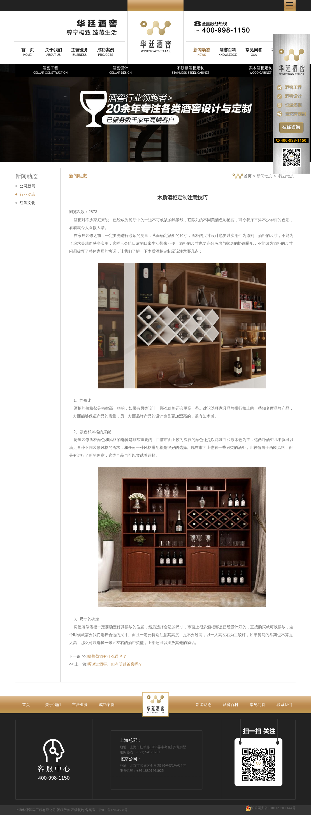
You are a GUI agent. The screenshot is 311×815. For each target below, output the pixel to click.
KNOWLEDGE (227, 51)
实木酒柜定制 (260, 70)
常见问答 (257, 704)
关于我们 (53, 704)
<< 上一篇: (105, 664)
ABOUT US (53, 51)
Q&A (253, 51)
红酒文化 (27, 202)
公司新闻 (27, 186)
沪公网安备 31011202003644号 (270, 808)
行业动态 (27, 194)
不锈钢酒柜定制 (190, 70)
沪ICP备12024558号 (113, 810)
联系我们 (284, 704)
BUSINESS (79, 51)
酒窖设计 (120, 70)
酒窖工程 (50, 70)
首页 (242, 176)
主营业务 (80, 704)
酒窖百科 (230, 704)
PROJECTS (105, 51)
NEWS (201, 51)
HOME (27, 51)
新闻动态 (264, 176)
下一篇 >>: (98, 656)
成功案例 (107, 704)
